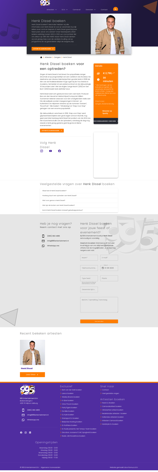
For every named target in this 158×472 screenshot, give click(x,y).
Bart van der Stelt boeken (72, 390)
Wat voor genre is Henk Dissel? (53, 200)
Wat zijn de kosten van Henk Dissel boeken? (58, 205)
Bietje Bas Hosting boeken (72, 422)
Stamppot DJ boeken (70, 418)
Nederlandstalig (108, 104)
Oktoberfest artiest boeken (112, 410)
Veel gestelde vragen (110, 393)
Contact (105, 390)
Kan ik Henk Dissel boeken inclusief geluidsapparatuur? (62, 210)
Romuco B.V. (133, 467)
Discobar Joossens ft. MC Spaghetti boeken (79, 432)
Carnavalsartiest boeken (112, 406)
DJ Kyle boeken (68, 415)
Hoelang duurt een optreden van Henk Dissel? (59, 195)
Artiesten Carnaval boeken (112, 420)
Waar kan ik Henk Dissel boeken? (54, 191)
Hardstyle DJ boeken (110, 424)
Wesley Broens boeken (71, 397)
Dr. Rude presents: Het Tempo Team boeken (79, 429)
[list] (105, 77)
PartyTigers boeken (69, 407)
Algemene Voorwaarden (50, 467)
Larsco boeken (67, 393)
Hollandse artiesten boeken (113, 417)
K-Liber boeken (68, 400)
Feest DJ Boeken (108, 403)
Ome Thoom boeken (70, 404)
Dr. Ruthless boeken (69, 425)
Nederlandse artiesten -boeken (114, 413)
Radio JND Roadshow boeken (73, 436)
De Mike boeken (68, 411)
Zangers (98, 104)
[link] (59, 236)
